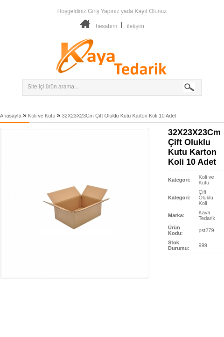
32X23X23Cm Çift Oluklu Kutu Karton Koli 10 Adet (119, 115)
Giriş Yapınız (103, 11)
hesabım (106, 26)
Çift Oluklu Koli (206, 197)
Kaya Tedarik (207, 215)
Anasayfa (10, 115)
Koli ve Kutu (42, 115)
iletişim (135, 26)
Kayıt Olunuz (150, 11)
